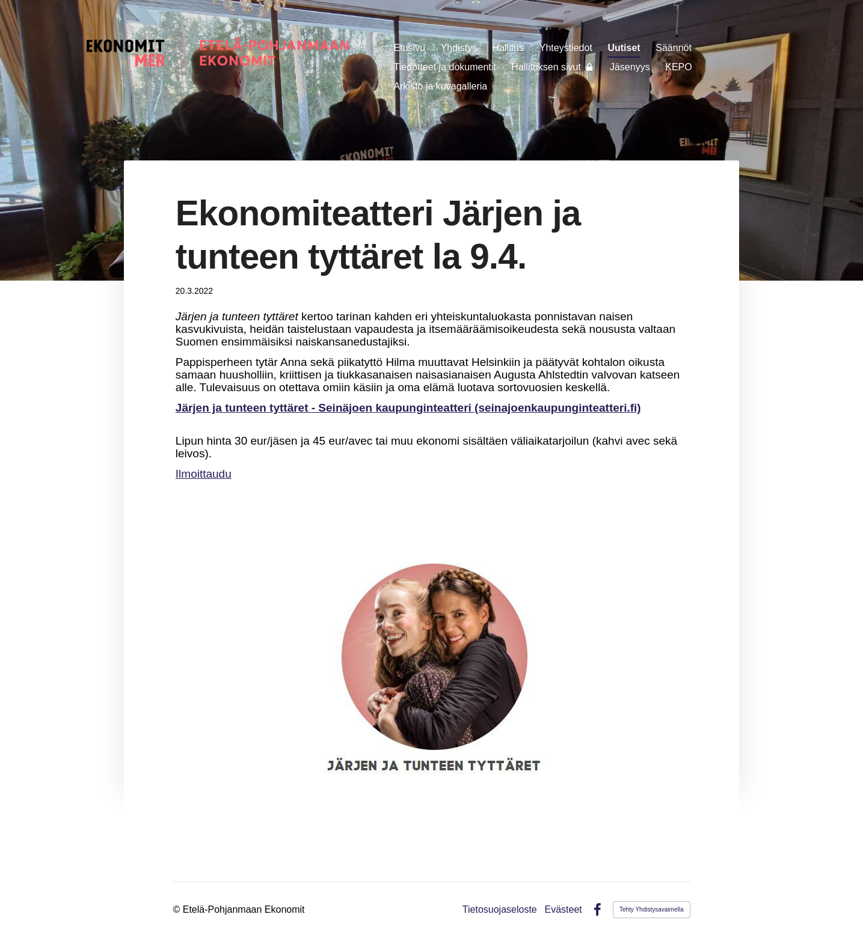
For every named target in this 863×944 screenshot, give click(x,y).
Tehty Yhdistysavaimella (651, 909)
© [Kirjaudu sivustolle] (178, 909)
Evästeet (563, 910)
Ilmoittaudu (204, 473)
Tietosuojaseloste (499, 910)
